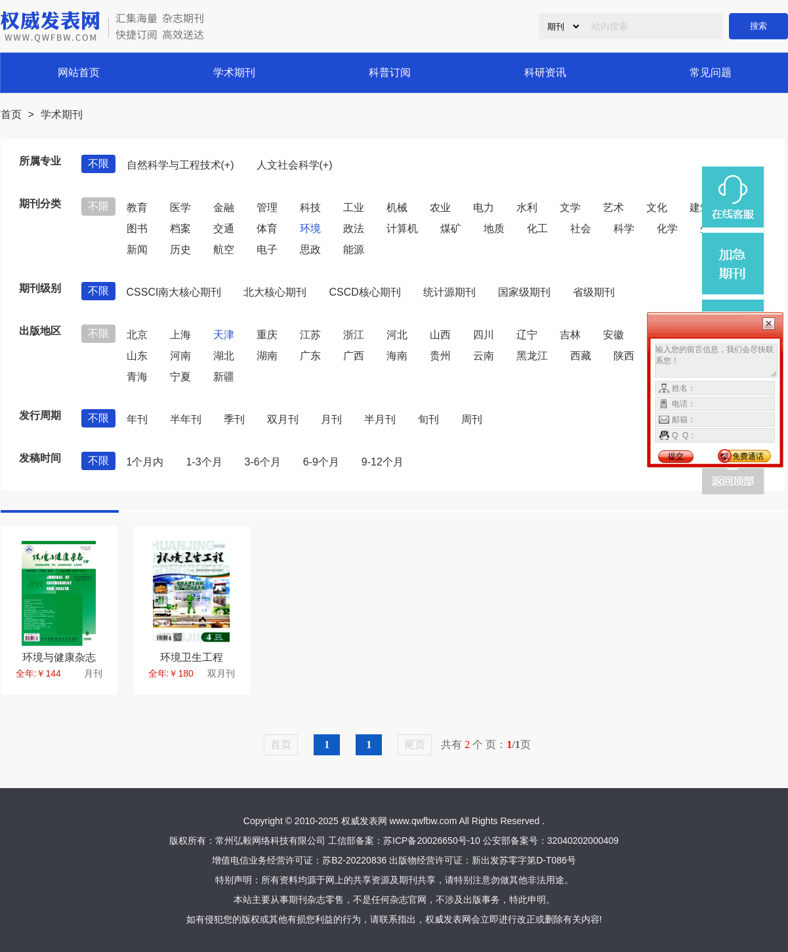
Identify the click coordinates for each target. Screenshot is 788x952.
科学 (623, 228)
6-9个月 (321, 461)
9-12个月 (383, 461)
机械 (396, 207)
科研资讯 (545, 72)
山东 (137, 355)
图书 (137, 228)
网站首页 (79, 72)
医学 (180, 207)
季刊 (234, 419)
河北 (396, 334)
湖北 (223, 355)
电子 (267, 249)
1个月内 (145, 461)
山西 (440, 334)
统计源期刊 (449, 292)
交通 (223, 228)
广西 (353, 355)
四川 (483, 334)
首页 (11, 114)
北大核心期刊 (274, 292)
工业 (353, 207)
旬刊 (428, 419)
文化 (656, 207)
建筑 (700, 207)
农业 (440, 207)
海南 (396, 355)
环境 (310, 228)
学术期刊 (234, 72)
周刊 (471, 419)
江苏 (310, 334)
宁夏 (180, 376)
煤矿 (450, 228)
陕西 (623, 355)
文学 (570, 207)
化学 (667, 228)
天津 (223, 334)
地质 (494, 228)
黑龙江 (532, 355)
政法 (353, 228)
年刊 (137, 419)
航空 (223, 249)
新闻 (137, 249)
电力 (483, 207)
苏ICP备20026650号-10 (431, 840)
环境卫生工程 (191, 657)
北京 (137, 334)
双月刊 (283, 419)
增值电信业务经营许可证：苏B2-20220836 (299, 860)
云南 (483, 355)
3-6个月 (263, 461)
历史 (180, 249)
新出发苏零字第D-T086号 (524, 860)
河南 (180, 355)
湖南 (267, 355)
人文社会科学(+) (295, 164)
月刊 (331, 419)
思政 (310, 249)
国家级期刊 (524, 292)
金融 (223, 207)
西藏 (580, 355)
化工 (537, 228)
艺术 (613, 207)
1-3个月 (204, 461)
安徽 (613, 334)
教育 (137, 207)
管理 (267, 207)
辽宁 (526, 334)
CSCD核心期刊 (364, 292)
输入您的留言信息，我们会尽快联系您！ (716, 360)
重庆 (267, 334)
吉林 (570, 334)
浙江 (353, 334)
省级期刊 (594, 292)
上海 (180, 334)
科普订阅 (390, 72)
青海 (137, 376)
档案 (180, 228)
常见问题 (711, 72)
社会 (580, 228)
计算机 (402, 228)
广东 (310, 355)
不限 (98, 163)
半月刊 (380, 419)
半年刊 (185, 419)
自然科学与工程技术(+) (180, 164)
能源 (353, 249)
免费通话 (748, 456)
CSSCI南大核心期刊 (174, 292)
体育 (267, 228)
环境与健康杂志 (59, 657)
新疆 (223, 376)
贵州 (440, 355)
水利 (526, 207)
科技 (310, 207)
